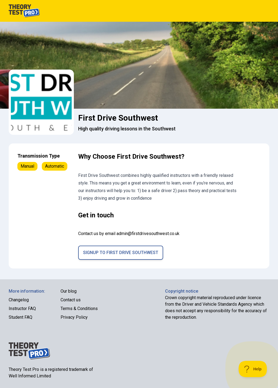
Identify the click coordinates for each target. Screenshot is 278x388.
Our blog (69, 291)
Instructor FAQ (22, 308)
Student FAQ (20, 317)
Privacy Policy (74, 317)
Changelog (19, 299)
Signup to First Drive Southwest (120, 252)
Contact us (71, 299)
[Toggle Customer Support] (253, 369)
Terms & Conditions (79, 308)
